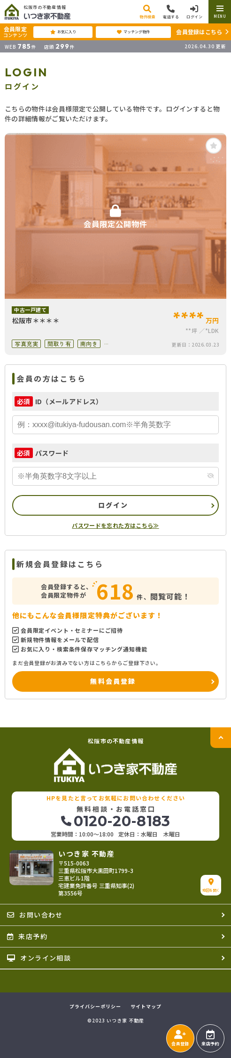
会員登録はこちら (199, 32)
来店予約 (210, 1038)
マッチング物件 (133, 32)
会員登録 (180, 1038)
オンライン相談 (39, 957)
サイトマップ (146, 1006)
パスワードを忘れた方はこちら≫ (115, 525)
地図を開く (211, 885)
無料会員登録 (113, 681)
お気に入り (63, 32)
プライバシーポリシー (95, 1006)
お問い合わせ (35, 914)
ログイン (113, 505)
